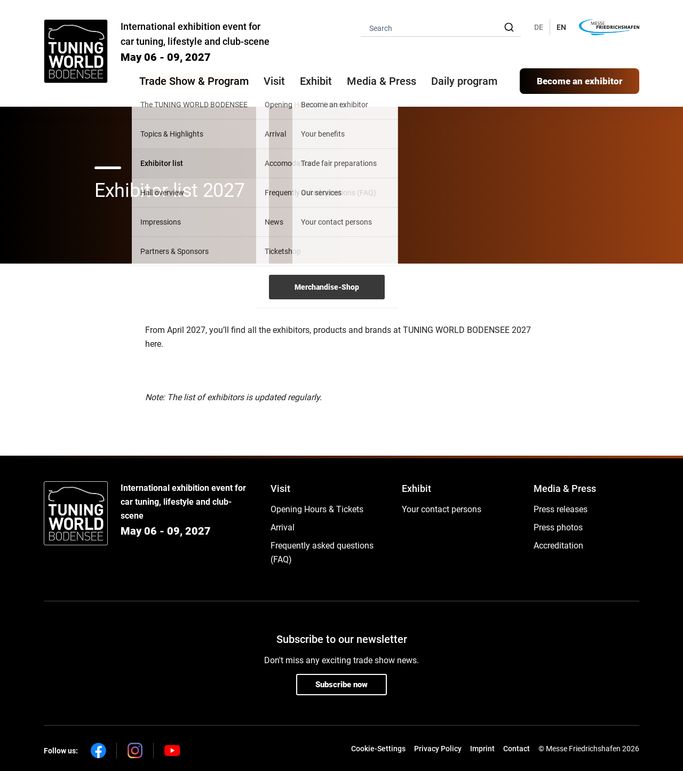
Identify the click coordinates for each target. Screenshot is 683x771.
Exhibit (416, 488)
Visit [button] (274, 81)
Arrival (283, 527)
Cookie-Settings (378, 748)
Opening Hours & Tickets (317, 509)
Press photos (558, 527)
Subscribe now (341, 684)
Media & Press (381, 81)
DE (538, 27)
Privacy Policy (438, 748)
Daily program (464, 81)
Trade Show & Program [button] (194, 81)
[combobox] (441, 27)
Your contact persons (441, 509)
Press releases (560, 509)
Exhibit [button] (316, 81)
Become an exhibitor (579, 81)
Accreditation (558, 546)
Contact (516, 748)
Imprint (482, 748)
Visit (280, 488)
